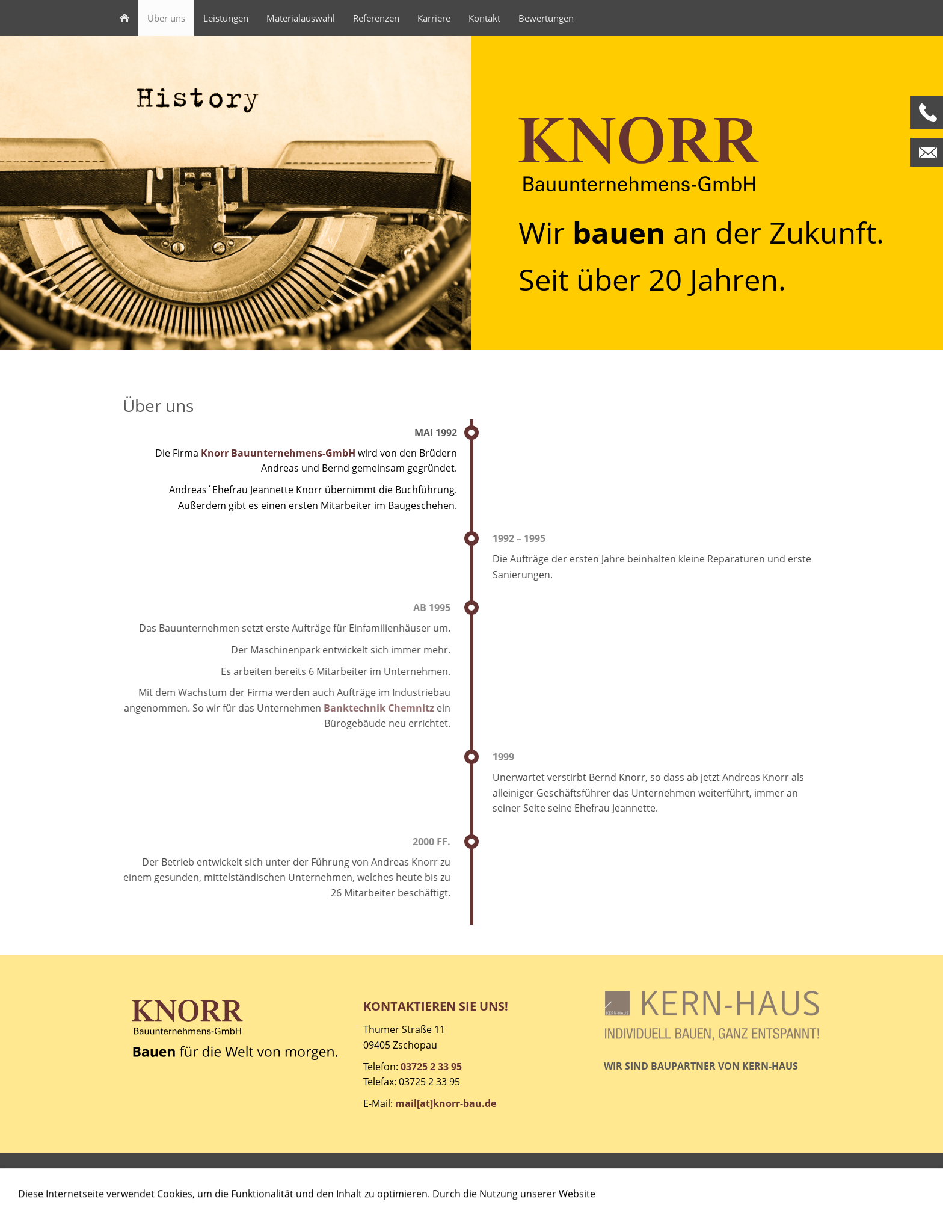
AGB (194, 1178)
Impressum (148, 1178)
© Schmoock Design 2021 (762, 1178)
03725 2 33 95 (431, 1066)
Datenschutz (242, 1178)
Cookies (300, 1178)
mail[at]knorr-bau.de (445, 1103)
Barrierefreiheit (362, 1178)
